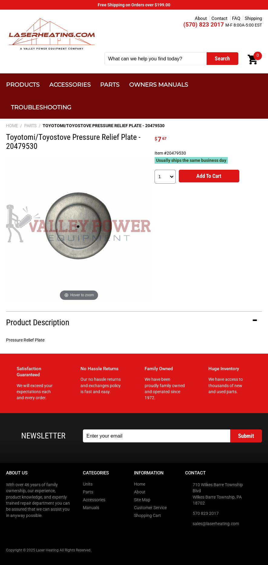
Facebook (11, 528)
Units (88, 484)
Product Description (37, 322)
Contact (219, 18)
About (201, 18)
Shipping (253, 18)
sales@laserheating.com (216, 523)
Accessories (70, 84)
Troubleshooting (41, 107)
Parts (109, 84)
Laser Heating (51, 33)
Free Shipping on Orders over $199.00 (134, 4)
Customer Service (150, 507)
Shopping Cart (147, 515)
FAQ (236, 18)
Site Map (142, 499)
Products (23, 84)
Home (139, 484)
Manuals (91, 507)
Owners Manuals (158, 84)
